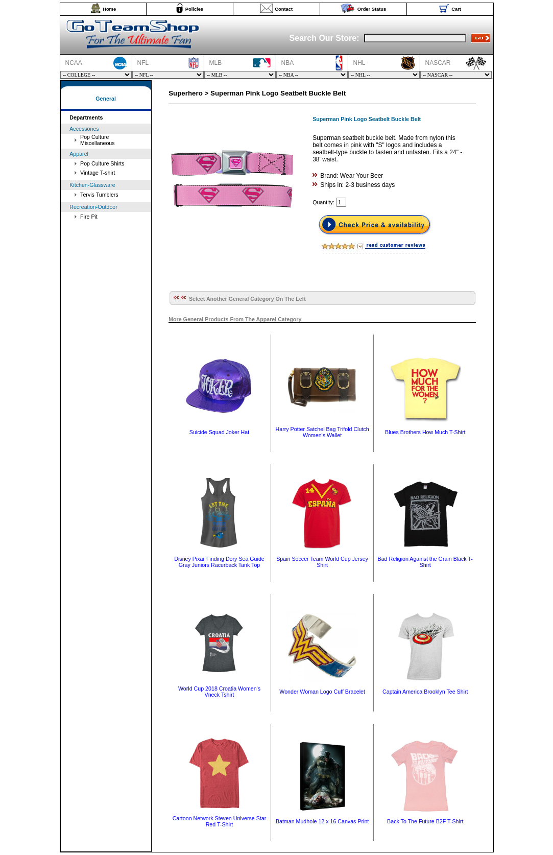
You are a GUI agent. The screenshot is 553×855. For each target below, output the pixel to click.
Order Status (372, 9)
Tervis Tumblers (99, 195)
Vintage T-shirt (97, 173)
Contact (284, 9)
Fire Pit (89, 216)
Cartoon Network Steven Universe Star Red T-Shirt (220, 821)
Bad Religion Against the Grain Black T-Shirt (425, 562)
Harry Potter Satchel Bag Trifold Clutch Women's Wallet (322, 432)
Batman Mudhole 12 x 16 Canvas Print (322, 821)
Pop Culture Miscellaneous (97, 140)
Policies (194, 9)
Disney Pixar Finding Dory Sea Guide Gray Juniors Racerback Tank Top (219, 562)
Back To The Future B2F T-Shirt (425, 821)
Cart (456, 9)
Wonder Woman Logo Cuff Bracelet (322, 691)
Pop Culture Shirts (102, 163)
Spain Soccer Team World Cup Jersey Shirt (322, 562)
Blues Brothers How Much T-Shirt (425, 432)
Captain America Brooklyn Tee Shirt (425, 691)
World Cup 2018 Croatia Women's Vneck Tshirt (219, 691)
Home (109, 9)
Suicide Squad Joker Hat (219, 432)
